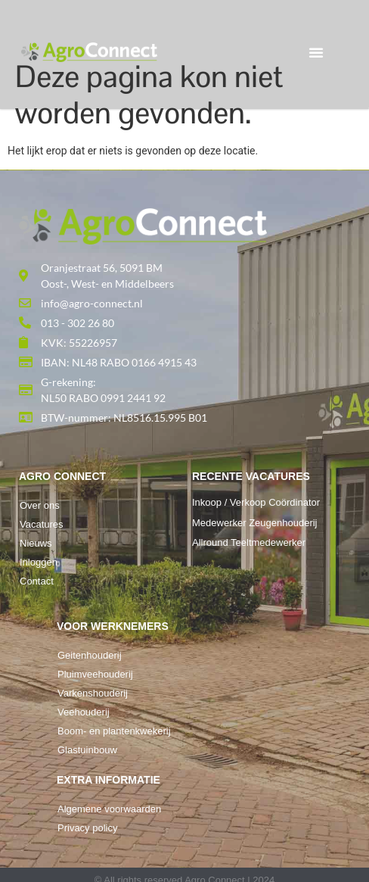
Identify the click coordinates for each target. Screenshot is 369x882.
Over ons (40, 505)
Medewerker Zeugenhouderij (254, 522)
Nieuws (36, 543)
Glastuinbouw (87, 750)
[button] (316, 52)
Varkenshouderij (92, 693)
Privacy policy (87, 828)
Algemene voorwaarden (109, 809)
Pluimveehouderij (95, 674)
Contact (37, 581)
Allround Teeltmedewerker (248, 542)
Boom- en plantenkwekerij (114, 731)
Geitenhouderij (89, 655)
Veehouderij (83, 712)
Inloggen (38, 562)
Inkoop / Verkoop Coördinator (256, 502)
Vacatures (42, 524)
